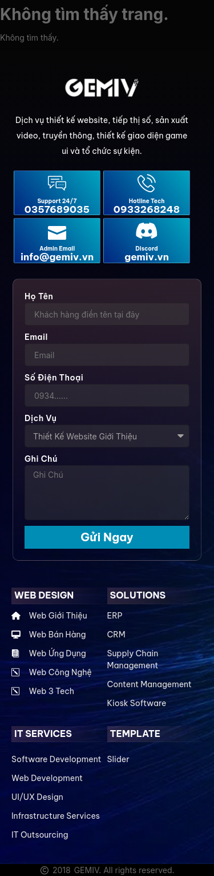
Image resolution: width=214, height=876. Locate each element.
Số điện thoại (54, 377)
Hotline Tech (147, 201)
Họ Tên (39, 296)
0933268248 (147, 209)
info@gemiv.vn (57, 257)
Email (36, 337)
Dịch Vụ (40, 418)
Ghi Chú (41, 459)
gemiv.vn (146, 257)
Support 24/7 (56, 201)
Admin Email (57, 248)
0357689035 (57, 209)
